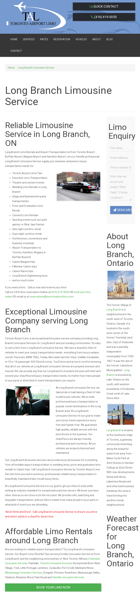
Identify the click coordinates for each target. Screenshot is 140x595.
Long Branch (114, 309)
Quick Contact (103, 6)
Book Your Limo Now (53, 587)
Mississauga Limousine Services (23, 572)
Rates (44, 39)
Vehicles (81, 39)
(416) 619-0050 (104, 17)
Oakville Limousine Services (68, 577)
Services (29, 39)
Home (14, 39)
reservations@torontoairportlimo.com (52, 296)
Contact (16, 50)
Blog (109, 39)
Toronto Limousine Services (56, 563)
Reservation (61, 39)
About (96, 39)
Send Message (122, 210)
